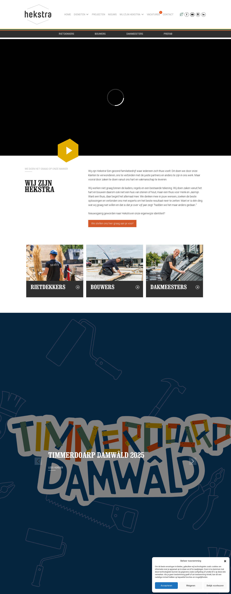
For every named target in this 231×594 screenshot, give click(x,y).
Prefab (168, 33)
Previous (38, 461)
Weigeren (190, 585)
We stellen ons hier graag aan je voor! (112, 223)
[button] (225, 560)
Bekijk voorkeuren (215, 585)
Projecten (98, 14)
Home (67, 14)
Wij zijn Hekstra (130, 14)
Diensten (79, 14)
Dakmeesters (134, 33)
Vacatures (153, 14)
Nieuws (112, 14)
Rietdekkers (66, 33)
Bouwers (100, 33)
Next (192, 461)
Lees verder (55, 467)
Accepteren (166, 585)
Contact (168, 14)
